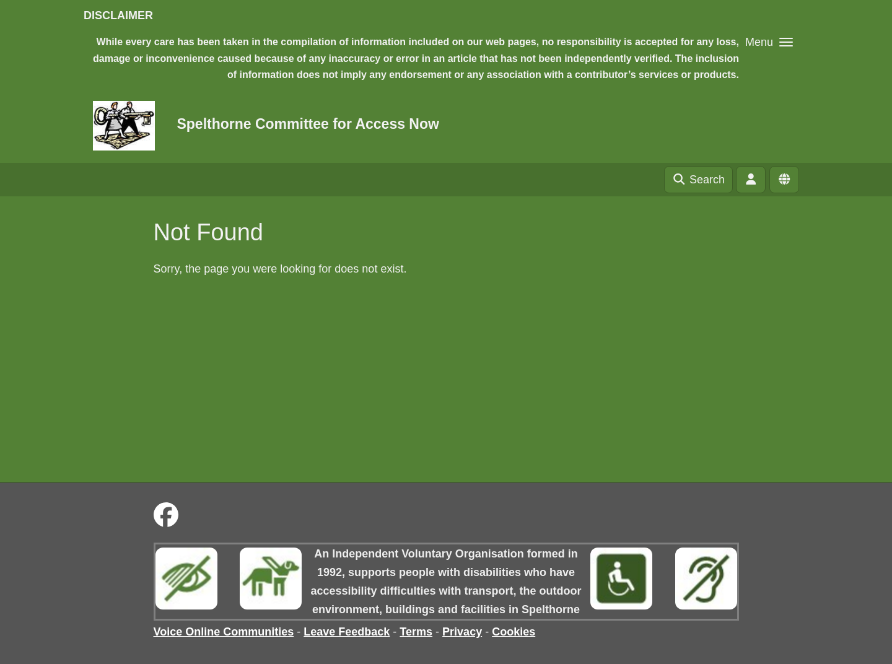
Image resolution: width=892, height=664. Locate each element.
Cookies (513, 632)
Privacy (462, 632)
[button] (769, 42)
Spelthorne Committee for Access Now (308, 124)
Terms (416, 632)
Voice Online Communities (224, 632)
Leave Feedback (347, 632)
